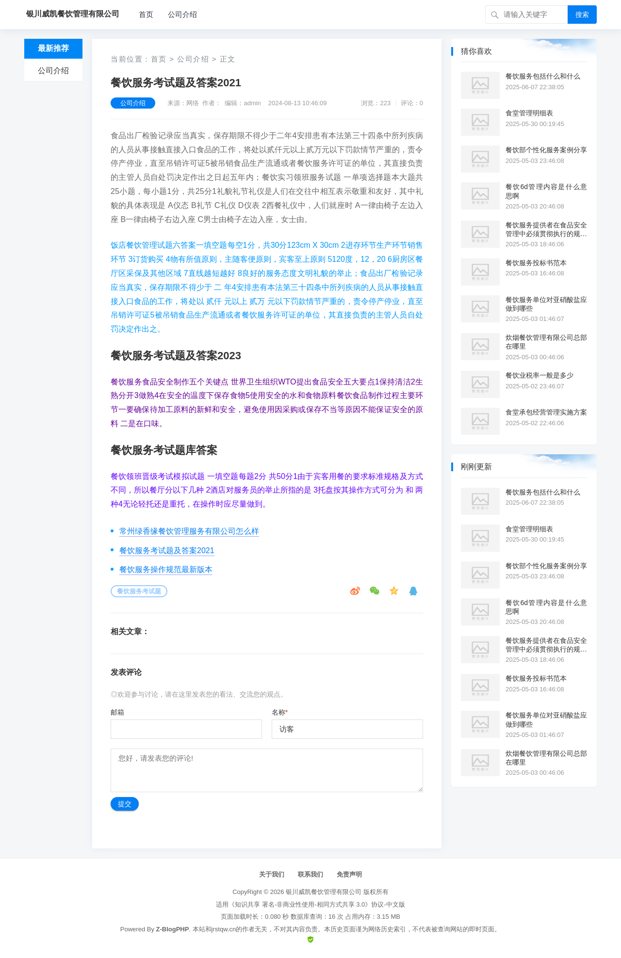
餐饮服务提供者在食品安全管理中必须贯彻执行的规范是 (546, 229)
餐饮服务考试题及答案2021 (166, 550)
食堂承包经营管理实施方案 (546, 412)
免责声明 (349, 874)
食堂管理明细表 (529, 113)
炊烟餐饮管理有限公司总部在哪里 (546, 342)
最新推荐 (53, 48)
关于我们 (271, 874)
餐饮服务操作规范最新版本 (165, 569)
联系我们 (310, 874)
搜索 (582, 14)
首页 (146, 14)
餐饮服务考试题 (139, 591)
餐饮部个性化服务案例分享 (546, 150)
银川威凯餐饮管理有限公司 (323, 891)
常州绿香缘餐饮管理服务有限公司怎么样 (189, 531)
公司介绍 (182, 14)
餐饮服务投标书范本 (536, 263)
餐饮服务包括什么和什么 (543, 76)
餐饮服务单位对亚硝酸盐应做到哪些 (546, 304)
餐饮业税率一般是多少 (539, 375)
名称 (280, 712)
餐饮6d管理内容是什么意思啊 (546, 191)
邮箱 (117, 712)
